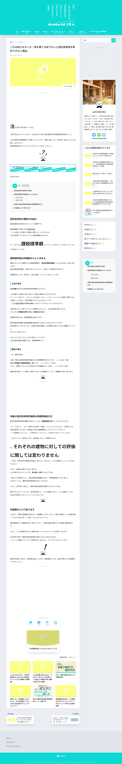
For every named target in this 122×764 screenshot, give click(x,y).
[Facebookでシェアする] (39, 623)
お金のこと (37, 31)
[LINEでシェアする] (55, 623)
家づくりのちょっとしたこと (58, 31)
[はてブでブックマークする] (47, 623)
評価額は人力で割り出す (22, 208)
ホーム (17, 31)
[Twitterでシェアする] (30, 623)
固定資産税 (31, 229)
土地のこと (45, 31)
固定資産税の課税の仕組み (23, 190)
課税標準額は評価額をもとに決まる (26, 194)
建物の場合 (19, 200)
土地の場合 (19, 197)
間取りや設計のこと (27, 31)
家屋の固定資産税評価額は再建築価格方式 (28, 204)
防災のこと (82, 31)
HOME (61, 756)
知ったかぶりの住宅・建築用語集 (98, 31)
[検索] (113, 40)
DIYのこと (71, 31)
